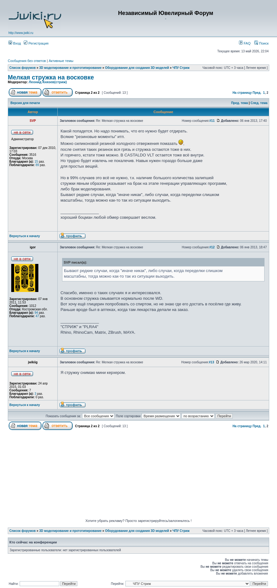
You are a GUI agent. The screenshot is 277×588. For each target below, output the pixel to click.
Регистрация (36, 43)
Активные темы (61, 61)
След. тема (258, 103)
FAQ (244, 43)
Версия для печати (25, 103)
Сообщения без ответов (27, 61)
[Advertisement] (142, 475)
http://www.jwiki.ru (20, 33)
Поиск (261, 43)
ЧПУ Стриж (181, 67)
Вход (14, 43)
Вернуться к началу (24, 236)
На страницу (242, 92)
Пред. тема (239, 103)
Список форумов (22, 67)
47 (37, 316)
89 (37, 165)
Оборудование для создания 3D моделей (137, 67)
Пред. (257, 92)
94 (36, 312)
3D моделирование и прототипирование (70, 67)
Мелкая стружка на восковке (51, 77)
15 (36, 161)
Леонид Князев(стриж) (48, 82)
